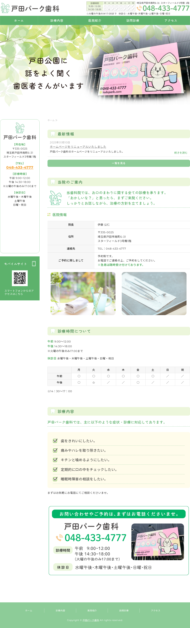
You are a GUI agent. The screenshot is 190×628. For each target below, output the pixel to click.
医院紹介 (95, 20)
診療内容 (57, 20)
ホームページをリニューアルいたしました (78, 147)
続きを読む (181, 152)
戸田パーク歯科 (91, 620)
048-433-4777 (19, 167)
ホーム (19, 20)
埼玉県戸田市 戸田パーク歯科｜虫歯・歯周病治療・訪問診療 (30, 8)
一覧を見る (119, 163)
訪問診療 (133, 20)
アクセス (171, 20)
